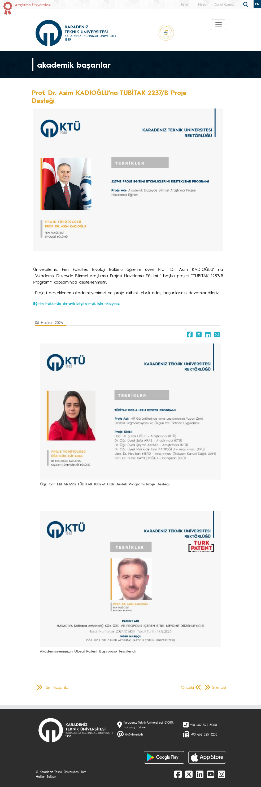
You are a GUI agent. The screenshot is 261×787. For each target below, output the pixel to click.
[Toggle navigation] (218, 24)
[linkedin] (199, 774)
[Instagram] (221, 774)
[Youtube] (210, 774)
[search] (246, 4)
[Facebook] (178, 774)
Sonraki (219, 687)
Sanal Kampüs (225, 4)
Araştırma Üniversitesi (33, 4)
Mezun (202, 4)
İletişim (185, 4)
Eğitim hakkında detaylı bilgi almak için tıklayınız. (76, 303)
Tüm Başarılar (57, 687)
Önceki (187, 687)
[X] (189, 774)
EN (257, 4)
